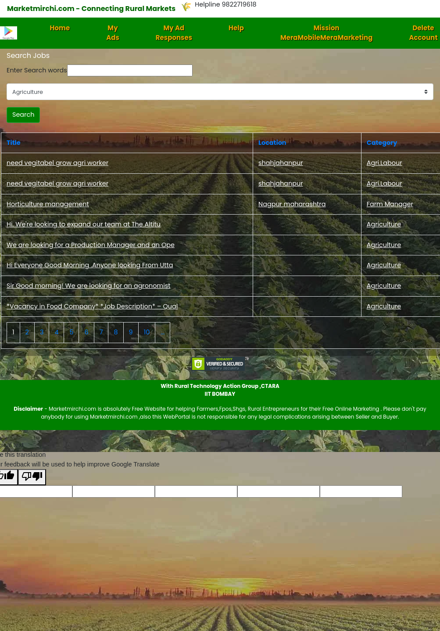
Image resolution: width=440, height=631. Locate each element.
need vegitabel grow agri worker (57, 162)
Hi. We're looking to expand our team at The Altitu (84, 224)
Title (14, 142)
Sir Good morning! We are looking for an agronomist (88, 285)
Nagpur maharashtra (292, 204)
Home (60, 27)
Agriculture (384, 224)
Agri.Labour (384, 162)
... (163, 332)
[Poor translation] (32, 477)
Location (272, 142)
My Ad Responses (174, 33)
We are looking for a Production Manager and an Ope (91, 244)
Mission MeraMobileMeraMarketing (326, 33)
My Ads (112, 33)
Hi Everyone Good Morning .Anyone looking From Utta (90, 265)
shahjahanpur (280, 162)
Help (236, 27)
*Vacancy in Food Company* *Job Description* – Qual (92, 306)
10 (147, 332)
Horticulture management (48, 204)
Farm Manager (390, 204)
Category (382, 142)
